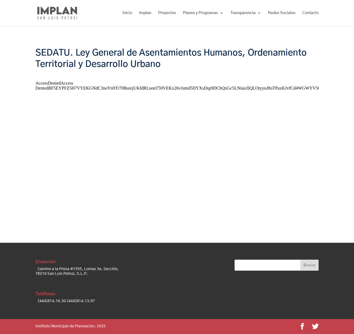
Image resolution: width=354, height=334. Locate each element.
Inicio (127, 13)
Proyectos (167, 13)
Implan (145, 13)
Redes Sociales (281, 13)
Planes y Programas (200, 13)
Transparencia (243, 13)
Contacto (310, 13)
